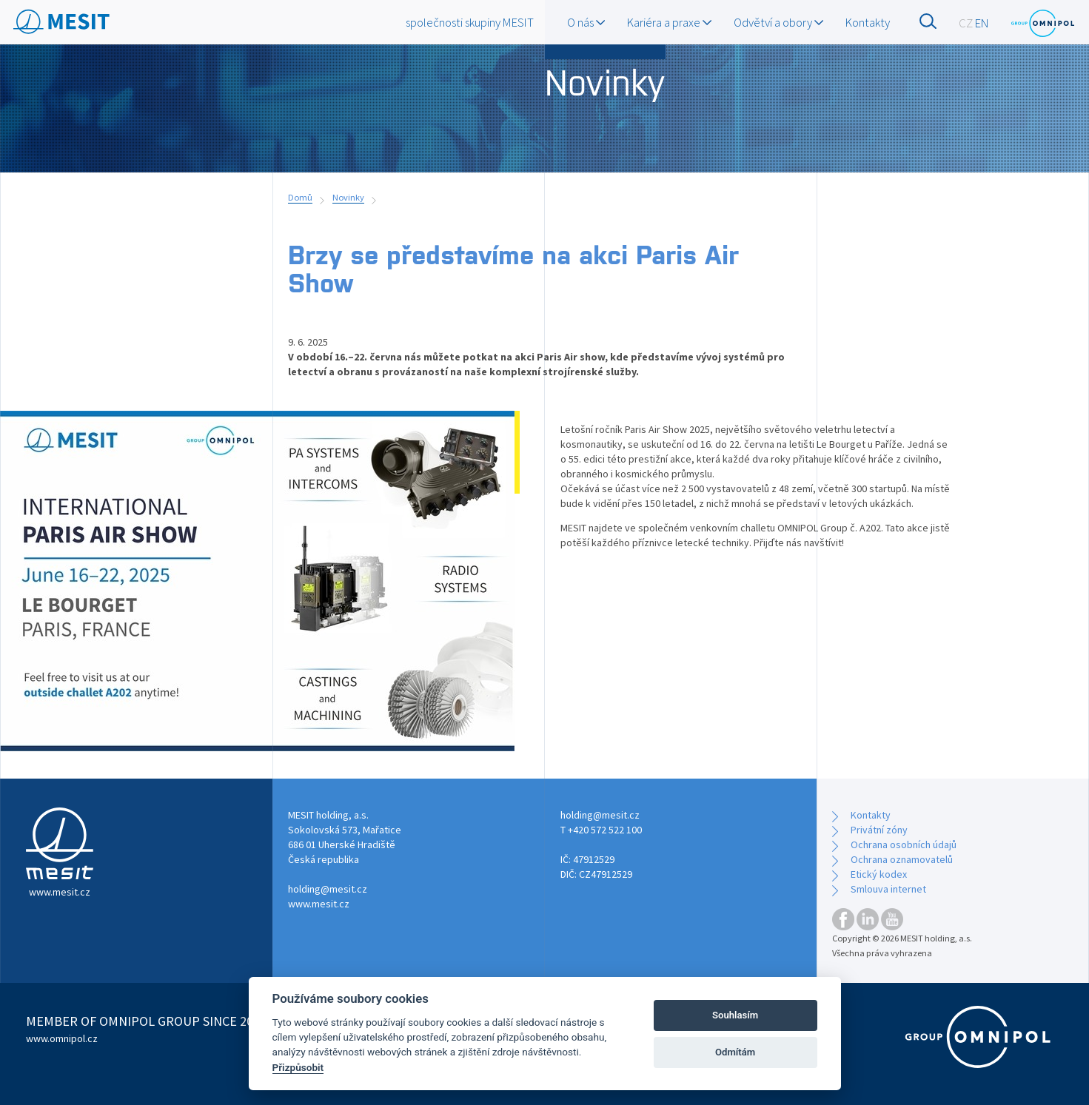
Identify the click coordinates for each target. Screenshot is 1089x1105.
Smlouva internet (888, 889)
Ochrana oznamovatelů (902, 859)
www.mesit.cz (318, 903)
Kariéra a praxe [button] (669, 22)
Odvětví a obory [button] (778, 22)
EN (982, 23)
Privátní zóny (879, 829)
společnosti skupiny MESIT (470, 22)
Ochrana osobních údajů (903, 844)
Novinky (348, 197)
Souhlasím (735, 1015)
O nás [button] (586, 22)
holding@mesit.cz (327, 889)
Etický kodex (879, 874)
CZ (966, 23)
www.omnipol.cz (62, 1038)
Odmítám (735, 1052)
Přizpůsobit (298, 1067)
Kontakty (867, 22)
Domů (300, 197)
